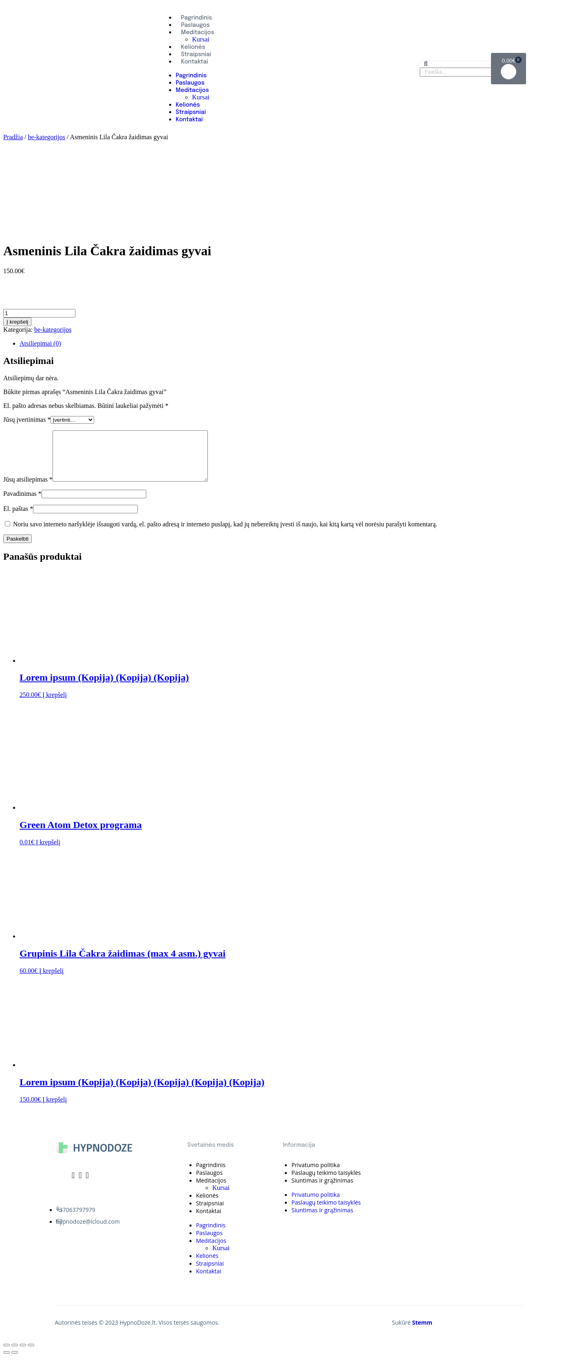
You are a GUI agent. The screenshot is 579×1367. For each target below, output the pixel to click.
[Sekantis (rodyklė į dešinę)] (14, 1362)
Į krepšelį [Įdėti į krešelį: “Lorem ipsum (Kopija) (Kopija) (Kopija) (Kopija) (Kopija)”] (54, 1109)
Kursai (200, 39)
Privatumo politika (315, 1175)
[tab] (298, 343)
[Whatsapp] (87, 1186)
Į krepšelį (17, 322)
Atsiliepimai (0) (40, 343)
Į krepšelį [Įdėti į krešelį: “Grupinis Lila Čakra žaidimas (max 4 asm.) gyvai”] (51, 980)
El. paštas (18, 518)
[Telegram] (73, 1186)
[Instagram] (80, 1186)
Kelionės (193, 47)
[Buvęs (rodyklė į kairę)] (6, 1362)
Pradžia (13, 137)
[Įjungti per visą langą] (23, 1355)
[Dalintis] (14, 1355)
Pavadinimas (22, 503)
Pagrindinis (196, 18)
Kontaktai (194, 62)
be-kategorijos (46, 137)
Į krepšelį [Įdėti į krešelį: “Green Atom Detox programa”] (48, 851)
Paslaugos (195, 25)
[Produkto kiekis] (39, 313)
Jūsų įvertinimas (27, 419)
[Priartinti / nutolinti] (31, 1355)
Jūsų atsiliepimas (28, 489)
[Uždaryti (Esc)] (6, 1355)
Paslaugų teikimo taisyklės (326, 1182)
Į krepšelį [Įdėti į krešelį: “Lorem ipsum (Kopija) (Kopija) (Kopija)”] (54, 704)
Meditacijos (197, 32)
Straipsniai (196, 54)
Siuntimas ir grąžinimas (322, 1190)
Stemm (422, 1332)
